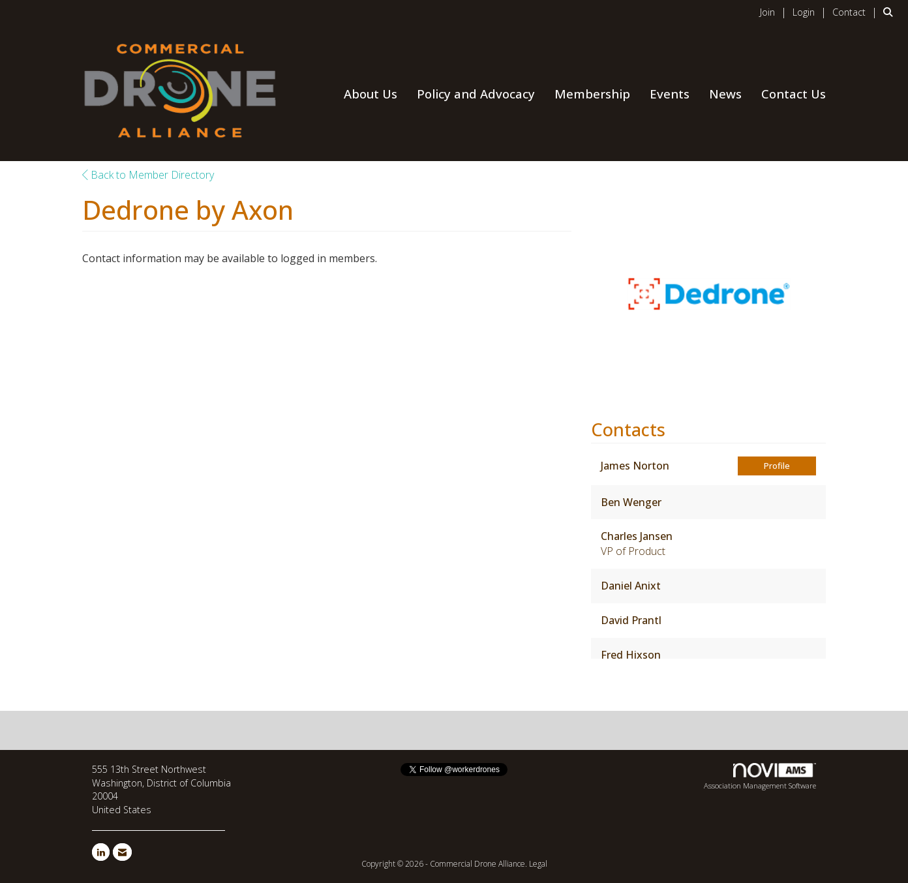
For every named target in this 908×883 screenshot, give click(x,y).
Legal (538, 863)
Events (669, 93)
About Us (370, 93)
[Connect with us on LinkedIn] (101, 852)
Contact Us (793, 93)
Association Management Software (760, 776)
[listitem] (775, 12)
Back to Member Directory (148, 175)
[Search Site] (890, 12)
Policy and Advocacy (476, 93)
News (725, 93)
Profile (777, 465)
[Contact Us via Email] (122, 852)
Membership (592, 93)
